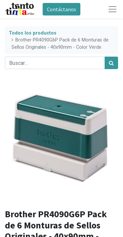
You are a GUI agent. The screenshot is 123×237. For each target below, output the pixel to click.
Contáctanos (61, 9)
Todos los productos (32, 33)
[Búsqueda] (111, 63)
